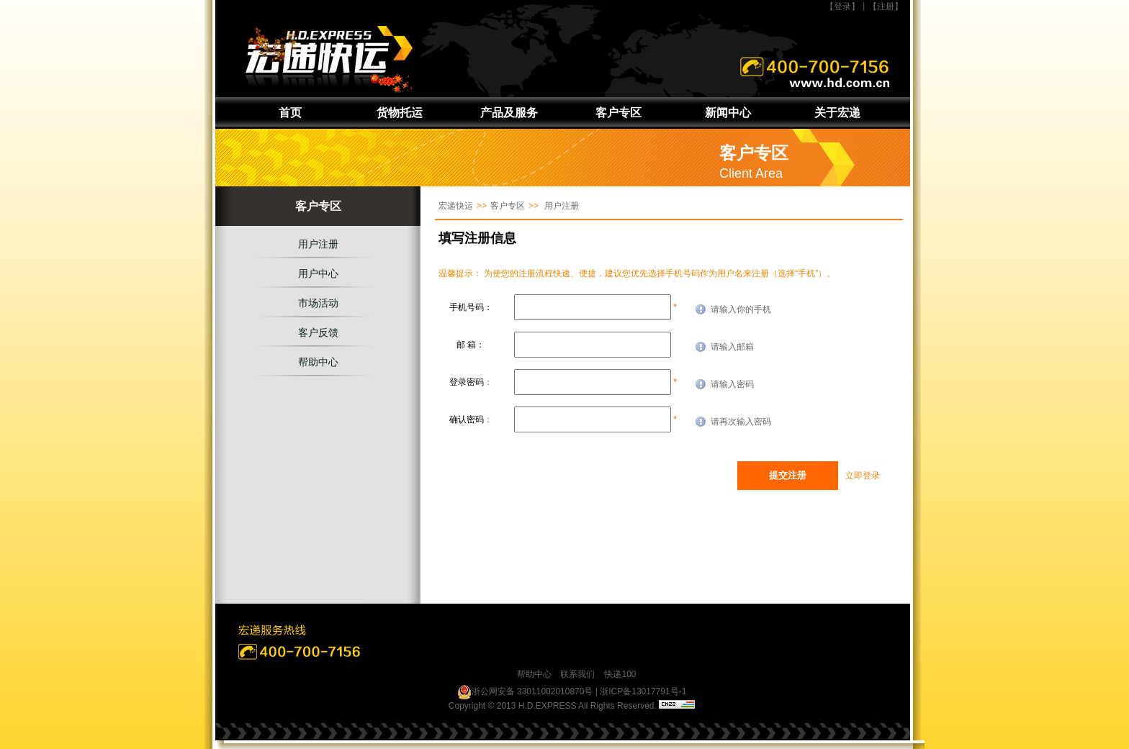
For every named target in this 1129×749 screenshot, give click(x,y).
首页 (290, 112)
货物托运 (400, 112)
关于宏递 (837, 112)
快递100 (620, 674)
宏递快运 (455, 206)
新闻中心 (728, 112)
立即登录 (862, 476)
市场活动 (318, 303)
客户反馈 (318, 332)
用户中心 (318, 273)
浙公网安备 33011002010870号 (525, 692)
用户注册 (318, 244)
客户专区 (618, 112)
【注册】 (885, 6)
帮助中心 (318, 362)
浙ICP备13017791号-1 (643, 691)
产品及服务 (509, 112)
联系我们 (577, 674)
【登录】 (842, 6)
